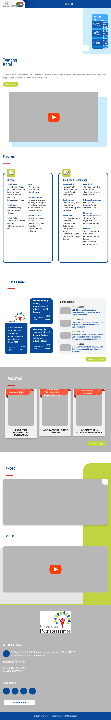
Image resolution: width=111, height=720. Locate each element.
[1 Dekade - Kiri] (5, 4)
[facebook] (23, 691)
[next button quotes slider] (108, 454)
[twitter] (15, 691)
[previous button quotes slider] (102, 454)
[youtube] (32, 691)
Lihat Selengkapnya (96, 359)
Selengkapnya (10, 84)
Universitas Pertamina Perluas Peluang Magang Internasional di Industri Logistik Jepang (88, 324)
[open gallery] (105, 482)
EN (71, 4)
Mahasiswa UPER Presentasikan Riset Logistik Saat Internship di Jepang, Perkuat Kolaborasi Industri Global (87, 337)
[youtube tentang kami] (53, 117)
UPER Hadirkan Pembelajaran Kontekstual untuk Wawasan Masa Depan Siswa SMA (86, 312)
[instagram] (6, 691)
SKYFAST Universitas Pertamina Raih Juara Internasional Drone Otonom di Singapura (87, 349)
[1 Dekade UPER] (23, 4)
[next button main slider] (86, 48)
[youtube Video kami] (55, 569)
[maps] (6, 653)
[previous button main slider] (80, 48)
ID (66, 4)
